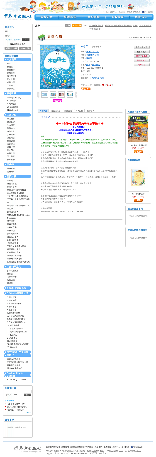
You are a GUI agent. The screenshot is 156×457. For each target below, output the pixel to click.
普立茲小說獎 (12, 237)
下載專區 (89, 447)
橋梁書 (10, 67)
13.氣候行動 (12, 335)
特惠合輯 (11, 172)
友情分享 (11, 131)
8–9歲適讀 (11, 104)
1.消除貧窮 (11, 297)
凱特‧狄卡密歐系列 (16, 288)
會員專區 (73, 447)
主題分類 (11, 114)
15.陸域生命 (12, 341)
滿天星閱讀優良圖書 (15, 193)
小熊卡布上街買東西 (138, 145)
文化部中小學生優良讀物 (17, 196)
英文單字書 (12, 277)
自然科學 (11, 73)
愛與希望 (11, 122)
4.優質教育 (11, 307)
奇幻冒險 (11, 144)
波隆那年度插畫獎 (14, 255)
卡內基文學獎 (12, 243)
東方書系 (11, 59)
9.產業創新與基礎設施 (16, 322)
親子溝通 (11, 134)
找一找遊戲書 (12, 271)
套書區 (10, 164)
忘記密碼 (17, 39)
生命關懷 (11, 125)
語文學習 (11, 156)
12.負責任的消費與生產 (17, 332)
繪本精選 (96, 65)
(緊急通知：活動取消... (16, 410)
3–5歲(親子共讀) (14, 97)
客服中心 (116, 447)
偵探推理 (11, 82)
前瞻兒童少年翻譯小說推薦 (18, 262)
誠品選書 (11, 221)
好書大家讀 (12, 184)
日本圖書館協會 (13, 252)
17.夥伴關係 (12, 347)
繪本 (9, 64)
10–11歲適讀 (12, 107)
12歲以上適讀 (13, 110)
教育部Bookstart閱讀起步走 (18, 215)
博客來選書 (12, 224)
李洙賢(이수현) (92, 51)
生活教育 (11, 119)
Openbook (11, 218)
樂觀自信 (11, 128)
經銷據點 (98, 447)
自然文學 (11, 153)
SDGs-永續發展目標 (17, 293)
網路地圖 (136, 12)
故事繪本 (11, 280)
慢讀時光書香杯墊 (14, 368)
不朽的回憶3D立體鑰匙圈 (17, 362)
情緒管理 (11, 141)
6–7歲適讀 (11, 101)
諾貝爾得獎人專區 (14, 259)
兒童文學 (11, 70)
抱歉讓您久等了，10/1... (17, 404)
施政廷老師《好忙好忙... (17, 407)
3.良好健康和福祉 (14, 303)
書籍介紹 (138, 37)
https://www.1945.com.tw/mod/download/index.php (62, 211)
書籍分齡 (11, 93)
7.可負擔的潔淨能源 (15, 316)
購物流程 (107, 447)
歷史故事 (11, 79)
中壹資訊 (102, 453)
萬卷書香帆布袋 (13, 365)
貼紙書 (10, 274)
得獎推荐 (11, 176)
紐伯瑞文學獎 (12, 240)
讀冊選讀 (11, 230)
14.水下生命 (12, 338)
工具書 (10, 85)
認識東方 (113, 12)
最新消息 (64, 447)
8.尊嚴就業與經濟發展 (16, 319)
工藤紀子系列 (14, 266)
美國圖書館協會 (13, 249)
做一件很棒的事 (138, 194)
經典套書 (11, 168)
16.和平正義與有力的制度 (18, 344)
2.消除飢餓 (11, 300)
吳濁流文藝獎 (12, 212)
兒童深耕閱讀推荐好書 (16, 190)
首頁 (107, 12)
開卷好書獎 (12, 187)
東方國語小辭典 (96, 25)
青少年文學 (12, 76)
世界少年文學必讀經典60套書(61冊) (121, 25)
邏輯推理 (11, 147)
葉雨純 (89, 58)
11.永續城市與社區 (15, 328)
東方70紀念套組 (13, 359)
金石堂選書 (12, 227)
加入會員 (9, 39)
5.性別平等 (11, 310)
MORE (29, 413)
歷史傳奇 (11, 150)
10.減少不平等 (13, 325)
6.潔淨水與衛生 (13, 313)
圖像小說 (11, 89)
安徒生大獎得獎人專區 (16, 246)
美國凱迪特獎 (12, 234)
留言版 (129, 12)
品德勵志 (11, 138)
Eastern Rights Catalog (15, 374)
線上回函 (122, 12)
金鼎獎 (10, 180)
